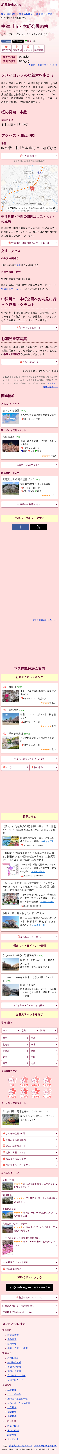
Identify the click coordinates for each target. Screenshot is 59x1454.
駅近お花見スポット (14, 1146)
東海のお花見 (26, 14)
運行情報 (11, 1343)
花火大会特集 (14, 1394)
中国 (33, 1057)
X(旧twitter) (18, 41)
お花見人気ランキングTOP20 (29, 759)
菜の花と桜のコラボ (14, 1158)
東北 (33, 1044)
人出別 (8, 767)
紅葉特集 (11, 1407)
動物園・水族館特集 (17, 1398)
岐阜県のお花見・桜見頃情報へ (18, 1306)
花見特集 (11, 1390)
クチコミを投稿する (29, 327)
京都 (24, 1030)
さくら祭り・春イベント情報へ (29, 1005)
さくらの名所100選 (14, 1133)
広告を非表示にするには (44, 620)
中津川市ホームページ (13, 289)
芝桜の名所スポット (14, 1152)
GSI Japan (36, 208)
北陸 (33, 1050)
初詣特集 (11, 1412)
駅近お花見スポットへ (29, 465)
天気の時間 (13, 1430)
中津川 (17, 265)
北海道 (6, 1044)
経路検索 (11, 1339)
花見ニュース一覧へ (29, 936)
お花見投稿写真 (12, 1268)
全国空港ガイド (15, 1380)
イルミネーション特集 (18, 1403)
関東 (5, 1038)
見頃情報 (6, 48)
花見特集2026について (29, 1297)
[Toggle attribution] (54, 208)
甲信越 (6, 1050)
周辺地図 (17, 48)
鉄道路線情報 (14, 1362)
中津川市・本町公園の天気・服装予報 (29, 242)
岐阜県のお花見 (44, 14)
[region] (29, 188)
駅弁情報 (11, 1435)
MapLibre (23, 208)
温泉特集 (11, 1416)
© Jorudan (47, 208)
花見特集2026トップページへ (17, 1312)
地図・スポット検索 (17, 1348)
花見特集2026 (11, 5)
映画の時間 (13, 1426)
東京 (5, 1030)
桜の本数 (37, 767)
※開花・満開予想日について (43, 65)
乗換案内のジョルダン (20, 1445)
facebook (6, 41)
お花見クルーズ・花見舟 (16, 1164)
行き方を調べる (29, 155)
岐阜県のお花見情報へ (29, 504)
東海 (5, 1057)
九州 (33, 1063)
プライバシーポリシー (45, 1445)
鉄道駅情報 (13, 1358)
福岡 (42, 1030)
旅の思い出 (13, 1439)
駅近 (28, 41)
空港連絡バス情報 (16, 1375)
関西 (33, 1038)
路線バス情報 (14, 1367)
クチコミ (28, 48)
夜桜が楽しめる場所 (14, 1139)
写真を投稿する (29, 361)
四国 (5, 1063)
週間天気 (38, 48)
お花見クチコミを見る (15, 1262)
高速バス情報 (14, 1371)
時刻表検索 (13, 1335)
